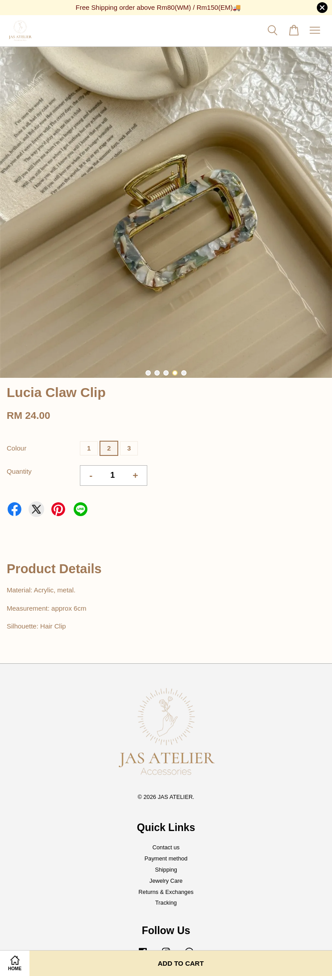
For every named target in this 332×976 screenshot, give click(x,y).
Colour (16, 448)
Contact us (166, 847)
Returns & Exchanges (165, 892)
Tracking (166, 902)
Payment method (166, 858)
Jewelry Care (166, 880)
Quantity (19, 471)
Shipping (166, 869)
